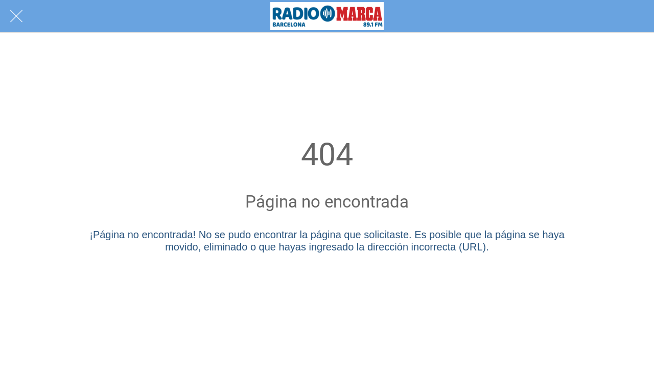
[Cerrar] (16, 16)
